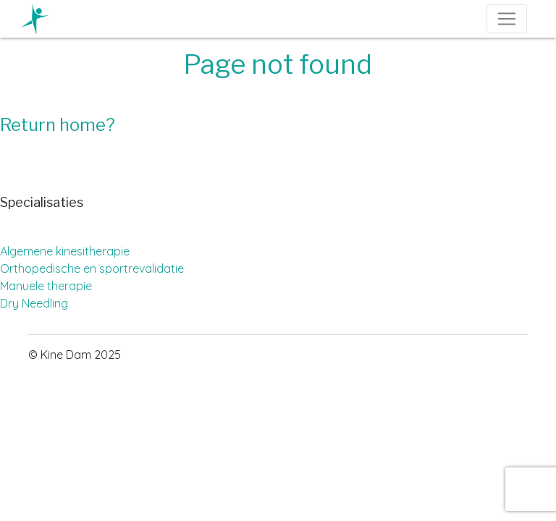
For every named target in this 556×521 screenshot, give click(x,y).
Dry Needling (34, 303)
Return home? (57, 124)
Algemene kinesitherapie (65, 251)
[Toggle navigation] (506, 18)
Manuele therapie (46, 286)
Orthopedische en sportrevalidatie (92, 268)
